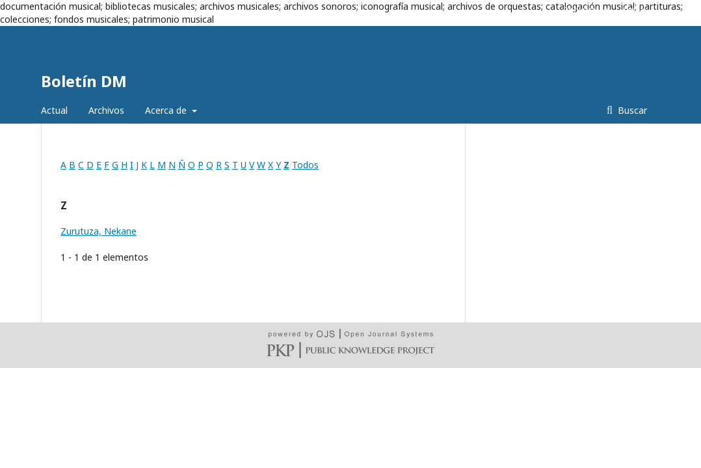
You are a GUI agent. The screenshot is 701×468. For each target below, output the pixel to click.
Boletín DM (84, 81)
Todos (305, 165)
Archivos (106, 110)
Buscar (631, 110)
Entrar (635, 10)
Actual (54, 110)
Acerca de (167, 110)
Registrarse (586, 10)
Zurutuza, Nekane (98, 231)
